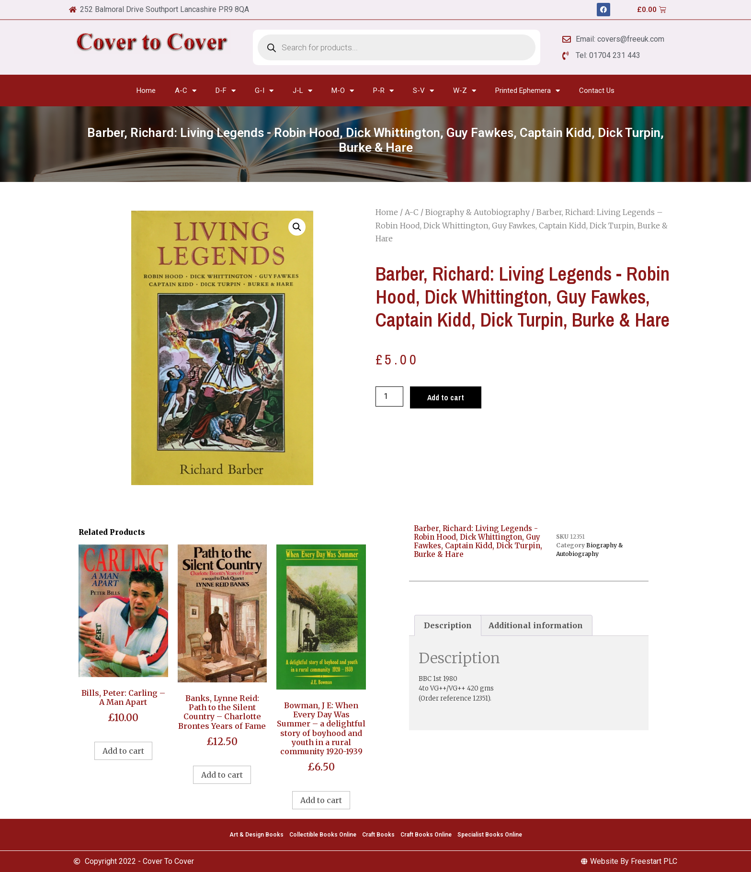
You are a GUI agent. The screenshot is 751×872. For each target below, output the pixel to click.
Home (146, 90)
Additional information (536, 625)
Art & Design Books (256, 834)
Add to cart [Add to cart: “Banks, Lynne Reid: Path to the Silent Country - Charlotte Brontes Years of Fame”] (222, 775)
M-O (342, 90)
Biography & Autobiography (477, 212)
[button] (297, 227)
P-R (383, 90)
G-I (264, 90)
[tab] (447, 625)
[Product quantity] (389, 396)
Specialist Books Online (489, 834)
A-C (185, 90)
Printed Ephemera (527, 90)
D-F (226, 90)
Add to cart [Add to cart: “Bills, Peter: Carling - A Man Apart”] (123, 751)
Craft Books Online (426, 834)
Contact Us (596, 90)
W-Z (464, 90)
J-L (302, 90)
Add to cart (445, 397)
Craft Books (378, 834)
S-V (423, 90)
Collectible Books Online (322, 834)
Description (448, 625)
